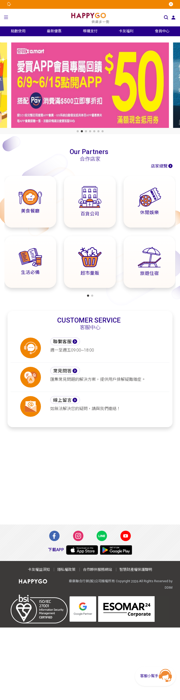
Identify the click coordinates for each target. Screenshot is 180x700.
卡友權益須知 (39, 569)
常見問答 (62, 371)
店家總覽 (159, 166)
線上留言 (62, 400)
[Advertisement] (90, 476)
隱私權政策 (66, 569)
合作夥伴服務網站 (97, 569)
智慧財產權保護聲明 (135, 569)
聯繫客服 (62, 341)
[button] (6, 17)
